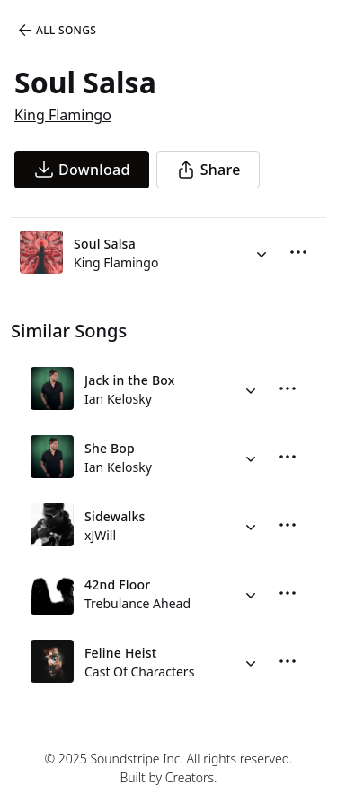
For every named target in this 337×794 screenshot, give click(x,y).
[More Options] (298, 252)
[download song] (81, 169)
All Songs (56, 30)
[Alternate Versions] (261, 252)
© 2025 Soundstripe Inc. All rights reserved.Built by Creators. (168, 768)
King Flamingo (62, 115)
